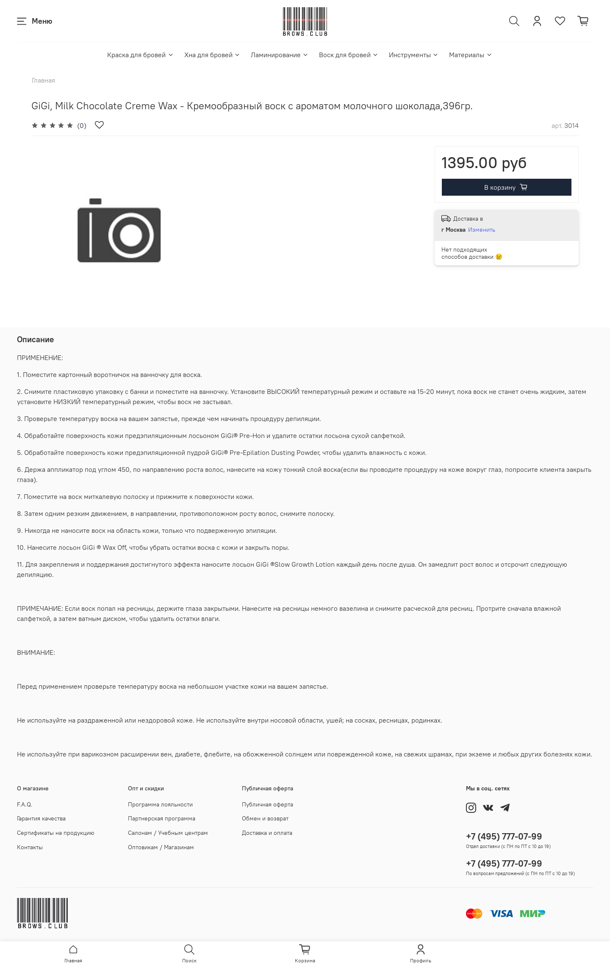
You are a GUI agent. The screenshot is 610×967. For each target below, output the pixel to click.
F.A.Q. (25, 804)
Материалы (470, 54)
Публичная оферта (267, 804)
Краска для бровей (140, 54)
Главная (43, 80)
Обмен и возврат (265, 818)
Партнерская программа (161, 818)
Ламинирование (280, 54)
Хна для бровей (212, 54)
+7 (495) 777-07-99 (504, 836)
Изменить (481, 229)
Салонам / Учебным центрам (168, 833)
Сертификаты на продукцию (55, 833)
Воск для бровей (349, 54)
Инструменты (414, 54)
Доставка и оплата (267, 833)
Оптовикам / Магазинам (161, 847)
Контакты (30, 847)
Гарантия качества (41, 818)
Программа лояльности (160, 804)
